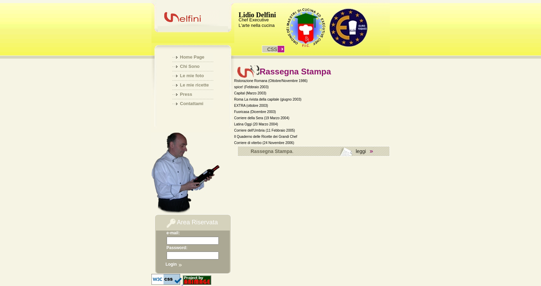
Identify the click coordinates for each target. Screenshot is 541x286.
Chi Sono (190, 66)
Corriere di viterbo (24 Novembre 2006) (264, 143)
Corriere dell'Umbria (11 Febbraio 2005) (264, 130)
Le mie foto (192, 75)
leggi (361, 151)
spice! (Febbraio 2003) (251, 87)
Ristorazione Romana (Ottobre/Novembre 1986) (271, 81)
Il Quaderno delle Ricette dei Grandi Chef (265, 137)
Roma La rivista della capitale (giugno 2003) (268, 99)
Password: (177, 247)
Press (186, 94)
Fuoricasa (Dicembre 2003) (255, 112)
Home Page (192, 57)
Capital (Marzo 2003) (250, 93)
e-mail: (173, 233)
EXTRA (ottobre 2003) (251, 106)
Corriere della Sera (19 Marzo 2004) (261, 118)
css (272, 49)
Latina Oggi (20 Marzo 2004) (256, 124)
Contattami (192, 103)
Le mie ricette (194, 85)
